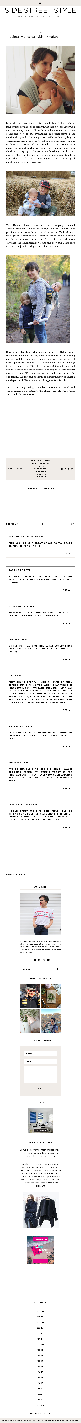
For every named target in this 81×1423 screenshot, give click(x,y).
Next (72, 524)
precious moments (40, 472)
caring (35, 461)
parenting (40, 469)
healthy (45, 464)
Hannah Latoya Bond (23, 536)
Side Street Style (40, 10)
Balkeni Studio (69, 1421)
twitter (34, 239)
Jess (11, 675)
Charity (45, 461)
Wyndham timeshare (34, 1182)
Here (32, 394)
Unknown (15, 762)
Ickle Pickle (16, 726)
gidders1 (14, 639)
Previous (12, 524)
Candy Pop (15, 570)
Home (43, 524)
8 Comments (15, 469)
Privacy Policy (40, 1414)
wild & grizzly (18, 606)
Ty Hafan (13, 225)
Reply (67, 553)
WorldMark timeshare (40, 1170)
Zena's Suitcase (19, 804)
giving (34, 464)
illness (40, 466)
